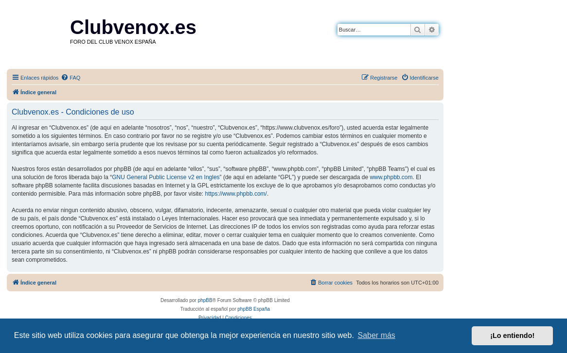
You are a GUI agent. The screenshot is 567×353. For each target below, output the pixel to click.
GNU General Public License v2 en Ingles (165, 177)
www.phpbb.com (391, 177)
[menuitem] (70, 78)
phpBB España (253, 309)
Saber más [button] (376, 335)
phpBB (205, 300)
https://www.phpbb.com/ (236, 193)
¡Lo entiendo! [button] (512, 335)
